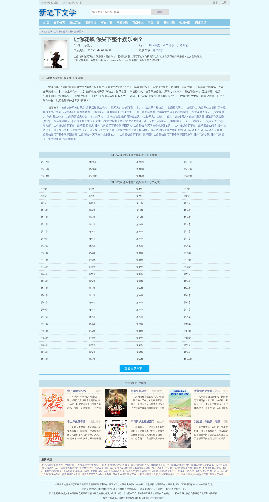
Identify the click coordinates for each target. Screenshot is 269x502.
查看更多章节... (134, 368)
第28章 (187, 231)
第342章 (45, 176)
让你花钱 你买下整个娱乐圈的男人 (154, 125)
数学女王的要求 (186, 471)
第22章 (92, 224)
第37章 (44, 253)
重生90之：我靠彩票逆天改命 (70, 116)
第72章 (187, 309)
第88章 (187, 338)
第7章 (139, 196)
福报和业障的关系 (140, 465)
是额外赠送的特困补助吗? (76, 471)
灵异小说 (153, 22)
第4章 (187, 189)
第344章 (140, 169)
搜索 (160, 12)
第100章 (188, 359)
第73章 (44, 316)
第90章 (92, 345)
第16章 (187, 210)
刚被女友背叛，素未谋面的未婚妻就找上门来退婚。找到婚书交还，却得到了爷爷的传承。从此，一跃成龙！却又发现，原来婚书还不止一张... (84, 435)
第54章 (92, 281)
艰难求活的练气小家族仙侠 (115, 465)
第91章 (139, 345)
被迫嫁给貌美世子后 (73, 107)
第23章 (139, 224)
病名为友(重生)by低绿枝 (138, 471)
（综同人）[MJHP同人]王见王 (173, 121)
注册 (224, 2)
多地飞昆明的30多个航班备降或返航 (132, 468)
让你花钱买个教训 (212, 130)
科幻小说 (137, 22)
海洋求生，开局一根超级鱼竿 (138, 112)
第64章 (187, 295)
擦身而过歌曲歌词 (71, 474)
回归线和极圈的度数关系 (164, 471)
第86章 (92, 338)
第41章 (44, 260)
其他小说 (169, 22)
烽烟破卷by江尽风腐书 (202, 465)
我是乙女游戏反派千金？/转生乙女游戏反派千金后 (125, 121)
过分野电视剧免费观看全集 (178, 468)
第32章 (187, 238)
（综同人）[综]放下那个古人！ (126, 107)
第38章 (92, 253)
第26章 (92, 231)
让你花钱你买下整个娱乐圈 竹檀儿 (74, 125)
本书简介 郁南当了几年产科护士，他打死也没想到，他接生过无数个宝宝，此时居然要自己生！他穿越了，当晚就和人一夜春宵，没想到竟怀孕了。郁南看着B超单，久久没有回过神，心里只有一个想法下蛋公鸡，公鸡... (147, 438)
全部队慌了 (70, 465)
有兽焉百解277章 (69, 468)
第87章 (139, 338)
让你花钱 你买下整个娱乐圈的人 (114, 125)
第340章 (140, 176)
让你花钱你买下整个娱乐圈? (136, 134)
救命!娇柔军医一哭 (160, 465)
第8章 (187, 196)
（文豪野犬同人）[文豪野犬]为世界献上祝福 (190, 107)
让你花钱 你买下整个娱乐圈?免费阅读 (92, 130)
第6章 (91, 196)
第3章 (139, 189)
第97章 (44, 359)
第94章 (92, 352)
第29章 (44, 238)
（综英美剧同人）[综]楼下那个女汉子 (73, 121)
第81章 (44, 331)
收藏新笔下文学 (74, 2)
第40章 (187, 253)
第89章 (44, 345)
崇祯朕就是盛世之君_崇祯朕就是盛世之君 (158, 474)
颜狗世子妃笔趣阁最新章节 (207, 468)
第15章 (139, 210)
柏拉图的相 (96, 471)
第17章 (44, 217)
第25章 (44, 231)
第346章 (45, 169)
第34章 (92, 245)
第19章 (139, 217)
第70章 (92, 309)
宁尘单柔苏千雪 (76, 421)
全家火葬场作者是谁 (114, 471)
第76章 (187, 316)
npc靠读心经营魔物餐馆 (76, 112)
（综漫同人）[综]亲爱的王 (189, 116)
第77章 (44, 324)
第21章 (44, 224)
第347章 (188, 161)
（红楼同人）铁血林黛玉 (105, 112)
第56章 (187, 281)
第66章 (92, 302)
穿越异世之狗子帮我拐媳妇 (172, 112)
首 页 (46, 22)
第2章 (91, 189)
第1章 (44, 189)
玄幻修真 (59, 22)
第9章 (44, 203)
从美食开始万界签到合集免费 (96, 474)
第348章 (140, 161)
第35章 (139, 245)
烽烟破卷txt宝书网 (180, 465)
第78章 (92, 324)
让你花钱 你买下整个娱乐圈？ (68, 31)
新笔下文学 (46, 31)
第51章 (139, 274)
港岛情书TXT (86, 468)
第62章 (92, 295)
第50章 (92, 274)
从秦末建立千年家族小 (89, 465)
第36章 (187, 245)
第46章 (92, 267)
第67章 (139, 302)
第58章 (92, 288)
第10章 (92, 203)
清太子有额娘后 (154, 107)
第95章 (139, 352)
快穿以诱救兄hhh (50, 468)
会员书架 (185, 22)
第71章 (139, 309)
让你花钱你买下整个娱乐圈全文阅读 (196, 125)
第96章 (187, 352)
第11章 (139, 203)
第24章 (187, 224)
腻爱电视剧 (221, 465)
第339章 (188, 176)
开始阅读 (182, 45)
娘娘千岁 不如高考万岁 (124, 474)
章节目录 (168, 45)
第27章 (139, 231)
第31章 (139, 238)
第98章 (92, 359)
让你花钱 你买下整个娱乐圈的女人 (99, 134)
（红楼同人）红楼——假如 (156, 116)
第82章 (92, 331)
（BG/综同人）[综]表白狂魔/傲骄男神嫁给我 (114, 116)
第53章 (44, 281)
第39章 (139, 253)
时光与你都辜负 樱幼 (52, 465)
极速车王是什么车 (104, 468)
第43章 (139, 260)
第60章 (187, 288)
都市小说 (90, 22)
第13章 (44, 210)
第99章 (139, 359)
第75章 (139, 316)
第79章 (139, 324)
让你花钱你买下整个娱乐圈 (131, 130)
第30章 (92, 238)
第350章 (158, 50)
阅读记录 (200, 22)
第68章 (187, 302)
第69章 (44, 309)
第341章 (93, 176)
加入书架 (154, 45)
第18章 (92, 217)
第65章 (44, 302)
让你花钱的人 (192, 130)
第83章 (139, 331)
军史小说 (106, 22)
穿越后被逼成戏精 (96, 107)
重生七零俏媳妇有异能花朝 (194, 474)
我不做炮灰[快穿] (77, 391)
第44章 (187, 260)
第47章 (139, 267)
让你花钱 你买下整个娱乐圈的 (166, 130)
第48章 (187, 267)
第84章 (187, 331)
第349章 (93, 161)
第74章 (92, 316)
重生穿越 (75, 22)
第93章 (44, 352)
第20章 (187, 217)
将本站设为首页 (51, 2)
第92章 (187, 345)
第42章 (92, 260)
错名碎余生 (157, 468)
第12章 (187, 203)
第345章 (93, 169)
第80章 (187, 324)
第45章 (44, 267)
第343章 (188, 169)
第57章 (44, 288)
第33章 (44, 245)
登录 (215, 2)
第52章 (187, 274)
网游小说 (122, 22)
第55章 (139, 281)
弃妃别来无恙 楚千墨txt (207, 471)
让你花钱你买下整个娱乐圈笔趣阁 (173, 134)
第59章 (139, 288)
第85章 (44, 338)
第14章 (92, 210)
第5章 (44, 196)
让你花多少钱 (202, 134)
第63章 (139, 295)
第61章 (44, 295)
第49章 (44, 274)
